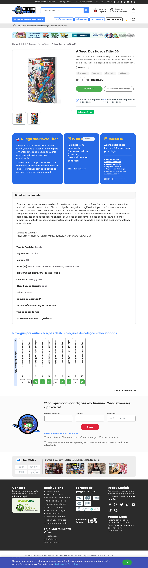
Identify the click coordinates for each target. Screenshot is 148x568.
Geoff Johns (34, 266)
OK (127, 562)
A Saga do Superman (112, 162)
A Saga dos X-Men (111, 166)
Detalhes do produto (28, 195)
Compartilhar (86, 112)
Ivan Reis (47, 266)
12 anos (43, 286)
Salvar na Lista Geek (120, 88)
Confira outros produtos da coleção (89, 100)
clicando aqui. (19, 496)
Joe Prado (58, 266)
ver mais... (82, 67)
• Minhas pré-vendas (83, 2)
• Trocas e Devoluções (55, 510)
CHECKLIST (97, 19)
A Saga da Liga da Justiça (114, 169)
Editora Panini (80, 169)
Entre (117, 9)
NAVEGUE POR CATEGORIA (28, 19)
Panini (28, 292)
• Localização (51, 536)
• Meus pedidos (64, 2)
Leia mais (108, 179)
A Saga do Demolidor (112, 164)
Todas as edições (125, 390)
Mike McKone (71, 266)
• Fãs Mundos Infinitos (104, 2)
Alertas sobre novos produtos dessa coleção (119, 100)
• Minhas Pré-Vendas (54, 516)
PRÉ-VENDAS (81, 19)
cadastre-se (121, 11)
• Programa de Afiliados (56, 523)
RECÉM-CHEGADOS (64, 19)
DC (22, 44)
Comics (34, 253)
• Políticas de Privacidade (57, 497)
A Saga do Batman (111, 159)
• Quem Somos (51, 491)
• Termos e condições (55, 504)
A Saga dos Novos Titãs (38, 44)
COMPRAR (89, 88)
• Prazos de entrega (54, 507)
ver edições (89, 139)
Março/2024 (35, 279)
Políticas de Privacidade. (68, 564)
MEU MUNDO (114, 19)
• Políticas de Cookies (55, 501)
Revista (38, 247)
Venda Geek (117, 517)
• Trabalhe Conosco (54, 494)
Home (15, 44)
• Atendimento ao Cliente (44, 2)
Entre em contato (123, 525)
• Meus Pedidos (51, 513)
